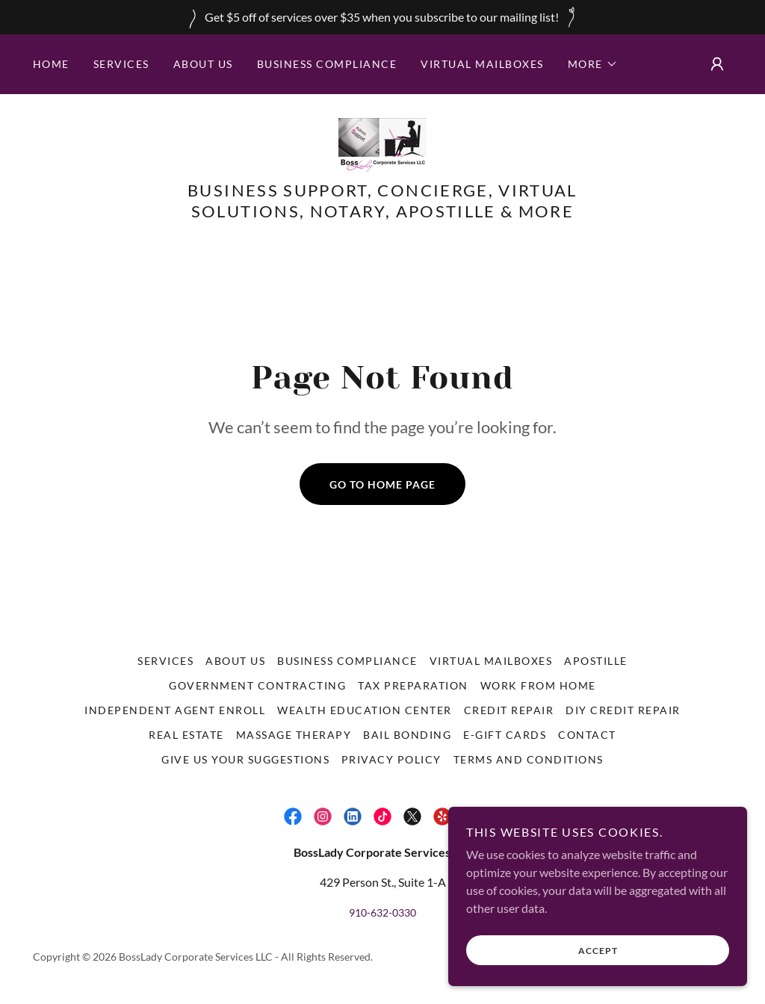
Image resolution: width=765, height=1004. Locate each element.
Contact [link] (587, 734)
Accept (598, 950)
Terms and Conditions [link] (528, 759)
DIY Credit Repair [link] (623, 710)
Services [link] (121, 64)
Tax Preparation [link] (413, 685)
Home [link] (51, 64)
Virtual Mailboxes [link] (482, 64)
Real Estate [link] (186, 734)
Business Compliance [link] (327, 64)
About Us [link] (203, 64)
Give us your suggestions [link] (245, 759)
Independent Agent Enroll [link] (174, 710)
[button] (593, 64)
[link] (382, 144)
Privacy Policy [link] (391, 759)
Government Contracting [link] (257, 685)
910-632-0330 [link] (382, 912)
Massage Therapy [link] (293, 734)
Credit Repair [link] (509, 710)
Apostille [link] (595, 660)
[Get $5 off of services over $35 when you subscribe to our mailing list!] (382, 17)
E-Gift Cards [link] (504, 734)
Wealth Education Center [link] (364, 710)
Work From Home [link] (538, 685)
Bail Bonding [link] (407, 734)
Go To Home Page (382, 484)
